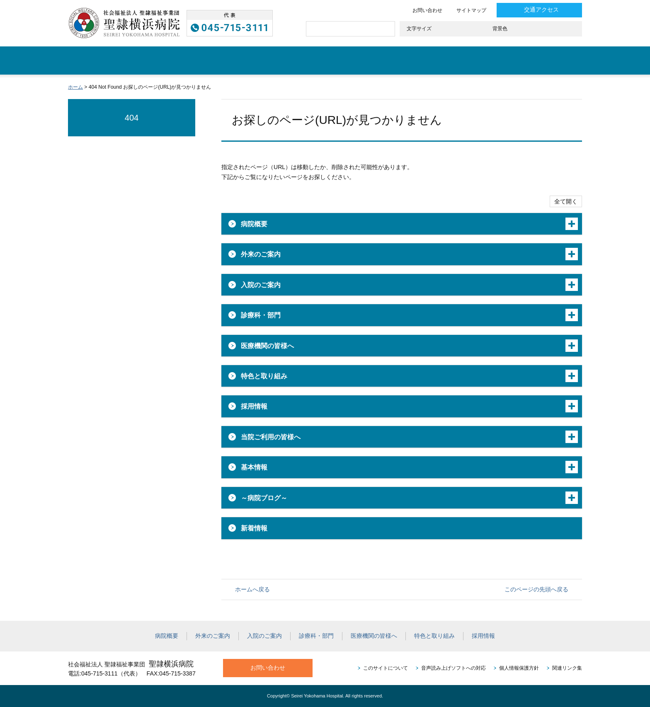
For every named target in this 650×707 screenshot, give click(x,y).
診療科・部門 (327, 60)
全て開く (565, 201)
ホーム (83, 60)
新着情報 (254, 528)
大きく (472, 28)
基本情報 (254, 467)
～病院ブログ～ (264, 497)
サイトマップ (471, 10)
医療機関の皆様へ (404, 60)
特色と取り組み (487, 60)
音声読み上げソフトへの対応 (453, 668)
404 (132, 117)
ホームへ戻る (252, 589)
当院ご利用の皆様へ (271, 437)
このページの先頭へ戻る (536, 589)
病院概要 (126, 60)
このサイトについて (385, 668)
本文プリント (562, 87)
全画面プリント (521, 87)
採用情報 (554, 60)
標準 (448, 28)
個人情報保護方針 (519, 668)
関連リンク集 (567, 668)
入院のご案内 (258, 60)
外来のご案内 (188, 60)
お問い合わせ (427, 10)
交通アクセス (541, 9)
